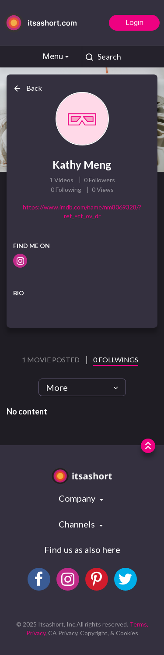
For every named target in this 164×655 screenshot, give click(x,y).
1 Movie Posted (51, 359)
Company (78, 498)
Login (134, 22)
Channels (78, 524)
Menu (56, 56)
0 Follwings (115, 359)
